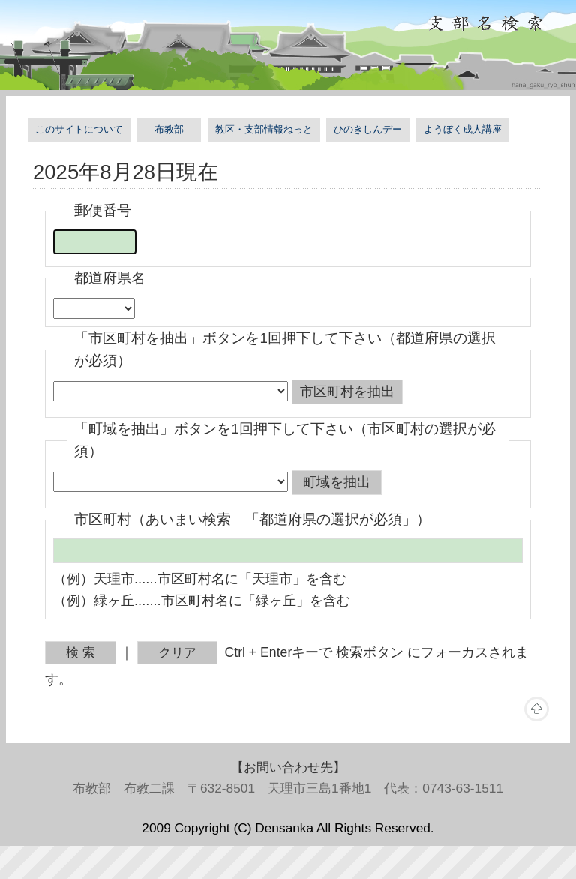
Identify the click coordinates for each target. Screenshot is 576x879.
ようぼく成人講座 (463, 129)
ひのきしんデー (368, 129)
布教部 (169, 129)
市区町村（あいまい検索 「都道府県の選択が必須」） (252, 519)
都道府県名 (110, 278)
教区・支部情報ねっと (264, 129)
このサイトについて (79, 129)
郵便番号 (102, 210)
